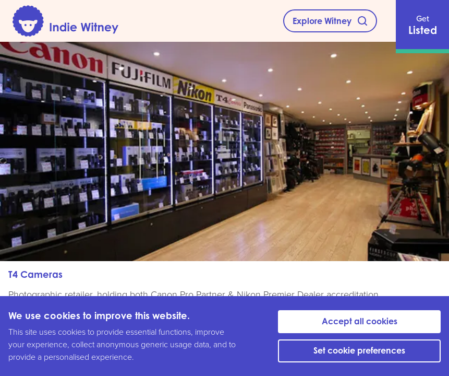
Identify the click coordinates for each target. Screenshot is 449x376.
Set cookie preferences (359, 350)
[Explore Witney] (330, 20)
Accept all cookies (359, 321)
